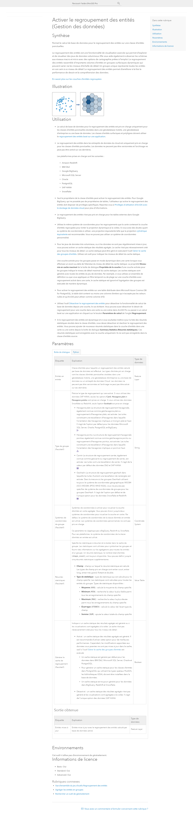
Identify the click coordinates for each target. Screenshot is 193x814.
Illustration (157, 29)
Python (76, 352)
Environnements (159, 42)
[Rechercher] (118, 3)
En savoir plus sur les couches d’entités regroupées (77, 79)
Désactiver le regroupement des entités (87, 303)
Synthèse (156, 25)
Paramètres (157, 38)
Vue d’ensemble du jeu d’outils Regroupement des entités (81, 786)
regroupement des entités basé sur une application (82, 136)
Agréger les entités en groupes (69, 790)
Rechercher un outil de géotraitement (72, 794)
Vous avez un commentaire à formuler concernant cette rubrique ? (116, 809)
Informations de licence (163, 46)
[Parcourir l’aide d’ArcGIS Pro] (94, 3)
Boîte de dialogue (62, 352)
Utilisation (156, 33)
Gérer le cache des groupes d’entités (104, 650)
